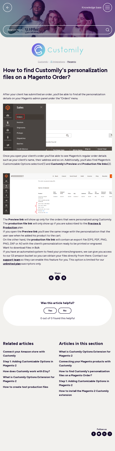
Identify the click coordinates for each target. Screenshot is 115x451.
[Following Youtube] (99, 434)
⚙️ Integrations (57, 61)
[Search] (107, 30)
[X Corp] (57, 277)
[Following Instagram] (110, 434)
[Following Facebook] (93, 434)
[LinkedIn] (63, 277)
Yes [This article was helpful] (50, 310)
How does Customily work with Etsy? (26, 371)
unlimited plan (12, 263)
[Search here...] (57, 29)
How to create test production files (25, 387)
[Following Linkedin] (104, 434)
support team (11, 259)
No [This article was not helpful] (64, 310)
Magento (71, 61)
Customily (43, 61)
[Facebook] (51, 277)
